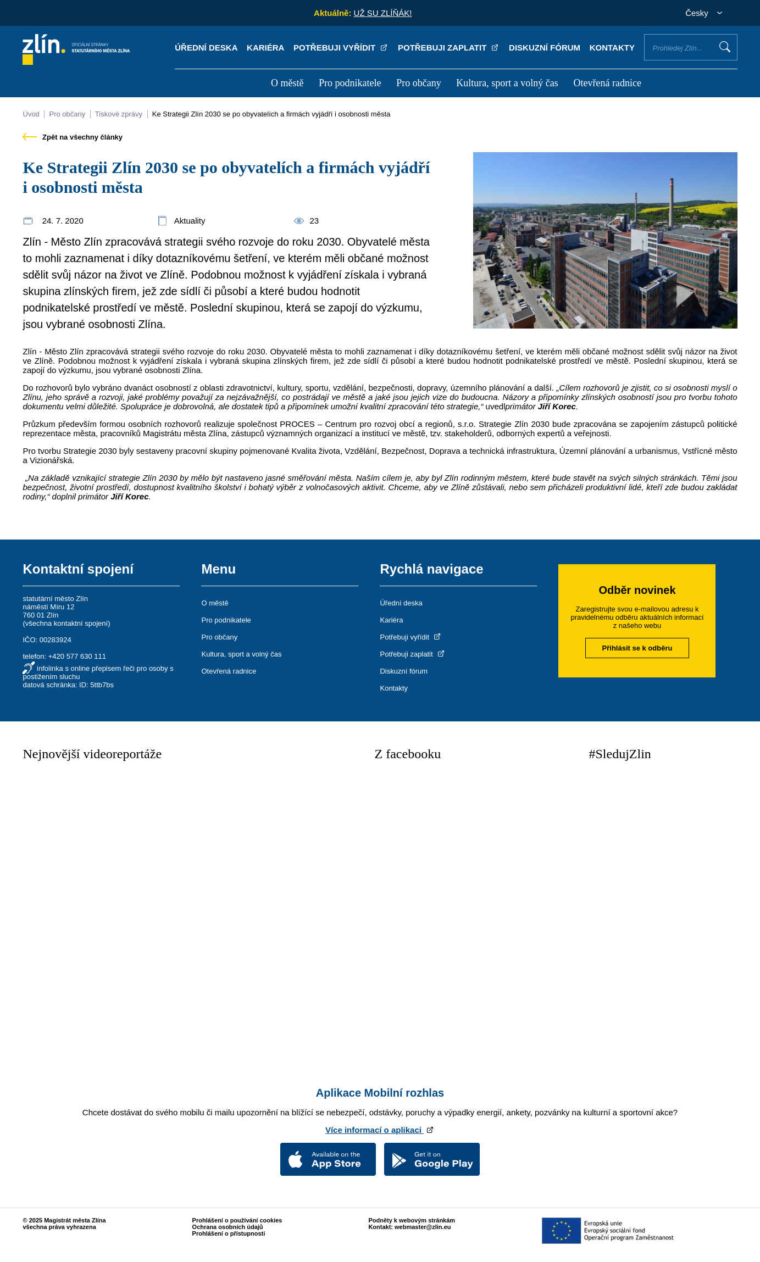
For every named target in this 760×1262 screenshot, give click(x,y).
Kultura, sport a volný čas (507, 82)
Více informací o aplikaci (380, 1130)
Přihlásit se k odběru (637, 648)
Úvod (31, 114)
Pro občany (418, 82)
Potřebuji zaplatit (449, 47)
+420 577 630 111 (77, 656)
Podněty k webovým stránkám (411, 1220)
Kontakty (612, 47)
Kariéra (265, 47)
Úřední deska (206, 47)
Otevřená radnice (607, 82)
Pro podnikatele (350, 82)
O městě (287, 82)
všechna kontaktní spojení (66, 623)
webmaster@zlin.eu (423, 1227)
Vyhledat (725, 47)
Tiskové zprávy (118, 114)
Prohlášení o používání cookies (237, 1220)
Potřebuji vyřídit (341, 47)
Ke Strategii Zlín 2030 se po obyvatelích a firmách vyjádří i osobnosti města (271, 114)
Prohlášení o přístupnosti (228, 1233)
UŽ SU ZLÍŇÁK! (383, 13)
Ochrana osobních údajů (227, 1227)
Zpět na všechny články (73, 137)
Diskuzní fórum (544, 47)
